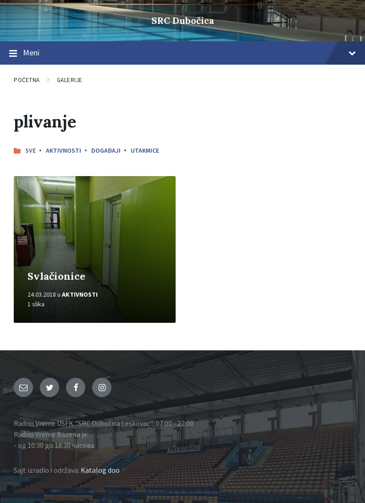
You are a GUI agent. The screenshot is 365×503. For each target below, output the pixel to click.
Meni (182, 53)
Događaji (106, 150)
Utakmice (145, 150)
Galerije (70, 80)
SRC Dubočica (182, 20)
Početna (27, 80)
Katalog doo (100, 470)
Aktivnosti (63, 150)
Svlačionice (56, 276)
